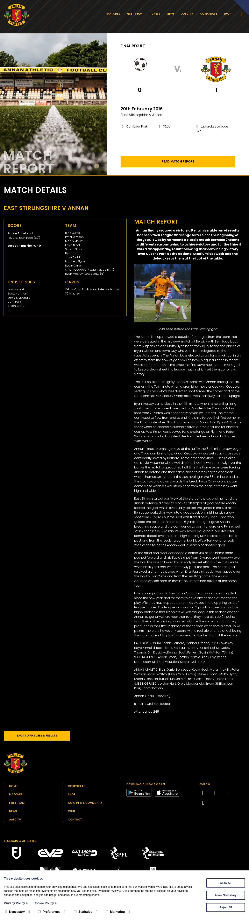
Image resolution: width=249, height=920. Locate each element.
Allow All (225, 882)
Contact (75, 819)
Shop (227, 14)
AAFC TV (187, 14)
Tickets (154, 14)
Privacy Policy (16, 903)
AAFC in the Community (85, 803)
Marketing (115, 911)
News (170, 14)
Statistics (83, 911)
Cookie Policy (45, 903)
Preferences (49, 911)
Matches (113, 14)
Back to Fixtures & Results (37, 735)
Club (71, 811)
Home (13, 786)
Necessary (15, 911)
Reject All (225, 907)
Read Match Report (178, 161)
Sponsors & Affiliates (20, 841)
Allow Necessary (225, 895)
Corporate (208, 14)
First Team (134, 14)
